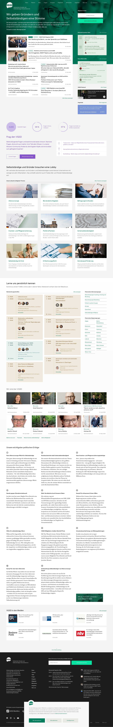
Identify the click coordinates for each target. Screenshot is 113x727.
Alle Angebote (103, 102)
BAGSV (19, 689)
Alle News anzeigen (67, 98)
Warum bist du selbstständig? (31, 437)
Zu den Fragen (12, 156)
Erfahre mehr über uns (40, 26)
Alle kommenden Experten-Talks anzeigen (59, 687)
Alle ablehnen (53, 720)
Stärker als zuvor (10, 437)
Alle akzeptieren (37, 720)
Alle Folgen (104, 87)
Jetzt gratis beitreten (83, 663)
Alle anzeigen (103, 32)
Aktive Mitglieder (45, 437)
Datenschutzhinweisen (61, 713)
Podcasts (19, 437)
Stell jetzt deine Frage (27, 156)
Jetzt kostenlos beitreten (90, 21)
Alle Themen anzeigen (101, 180)
